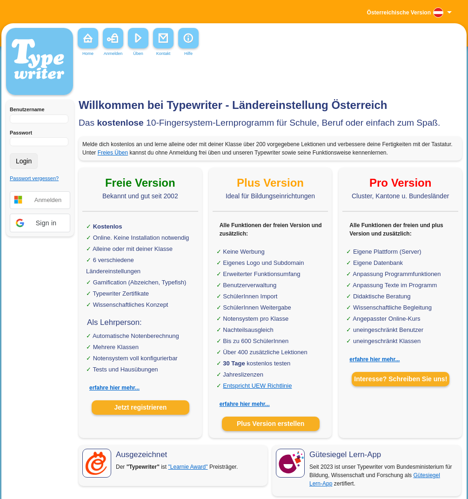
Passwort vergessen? (34, 178)
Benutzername (27, 109)
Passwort (21, 132)
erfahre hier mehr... (114, 387)
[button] (40, 223)
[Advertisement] (139, 79)
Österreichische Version (399, 12)
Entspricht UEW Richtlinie (257, 385)
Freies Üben (113, 152)
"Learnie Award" (188, 467)
